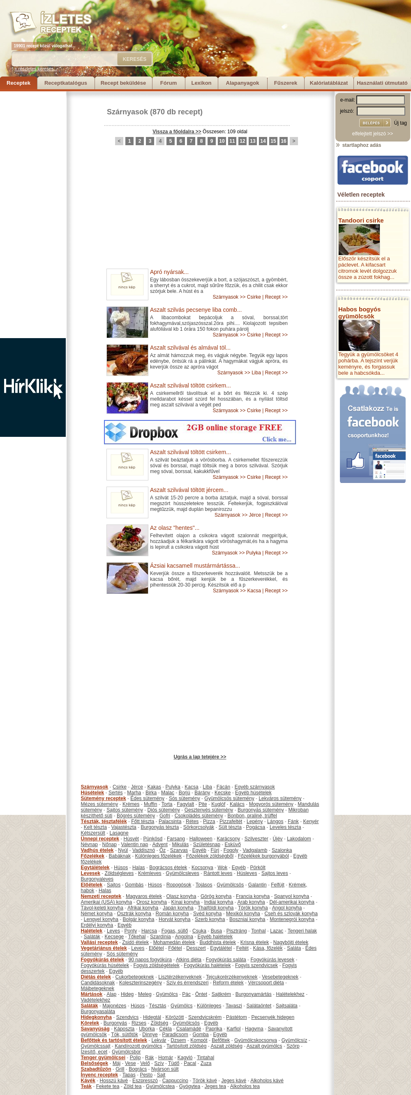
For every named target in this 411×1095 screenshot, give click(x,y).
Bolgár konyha (139, 919)
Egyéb (199, 850)
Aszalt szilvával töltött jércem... (189, 490)
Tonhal (258, 931)
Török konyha (253, 908)
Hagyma (254, 1029)
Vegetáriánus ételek (104, 948)
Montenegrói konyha (292, 919)
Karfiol (233, 1029)
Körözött (175, 1017)
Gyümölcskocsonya (255, 1040)
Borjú (184, 793)
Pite (203, 804)
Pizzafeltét (230, 821)
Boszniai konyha (247, 919)
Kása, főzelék (267, 948)
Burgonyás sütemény (261, 810)
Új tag (400, 123)
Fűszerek (285, 83)
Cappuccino (175, 1080)
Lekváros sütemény (280, 798)
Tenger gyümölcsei (103, 1057)
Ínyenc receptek (99, 1075)
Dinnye (149, 1034)
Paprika (214, 1029)
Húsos (121, 867)
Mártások (92, 994)
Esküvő (233, 844)
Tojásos (204, 885)
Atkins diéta (188, 960)
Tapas (129, 1075)
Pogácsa (256, 827)
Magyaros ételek (144, 896)
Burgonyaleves (97, 879)
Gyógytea (189, 1086)
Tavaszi (234, 1006)
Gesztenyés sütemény (209, 810)
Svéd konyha (207, 913)
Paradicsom (175, 1034)
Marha (134, 793)
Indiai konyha (218, 902)
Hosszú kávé (114, 1080)
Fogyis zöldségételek (157, 965)
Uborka (147, 1029)
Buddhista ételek (217, 942)
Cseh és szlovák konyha (290, 913)
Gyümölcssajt (96, 1046)
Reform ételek (228, 983)
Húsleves (247, 873)
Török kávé (204, 1080)
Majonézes (114, 1006)
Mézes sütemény (99, 804)
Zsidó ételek (135, 942)
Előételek (92, 885)
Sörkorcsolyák (198, 827)
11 (232, 141)
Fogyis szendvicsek (256, 965)
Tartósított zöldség (186, 1046)
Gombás (134, 885)
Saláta (294, 948)
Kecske (223, 793)
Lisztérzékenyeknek (179, 977)
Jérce (255, 515)
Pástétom (236, 1017)
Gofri (164, 816)
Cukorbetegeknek (134, 977)
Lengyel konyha (101, 919)
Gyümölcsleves (182, 873)
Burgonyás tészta (160, 827)
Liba (256, 373)
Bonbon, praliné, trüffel (252, 816)
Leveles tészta (285, 827)
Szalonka (282, 850)
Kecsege (114, 937)
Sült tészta (230, 827)
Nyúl (123, 850)
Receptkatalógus (65, 83)
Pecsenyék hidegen (272, 1017)
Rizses (139, 1023)
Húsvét (131, 839)
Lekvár (159, 1040)
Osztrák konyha (134, 913)
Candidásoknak (98, 983)
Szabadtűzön (96, 1069)
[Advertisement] (33, 214)
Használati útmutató (382, 83)
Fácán (223, 787)
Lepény (255, 821)
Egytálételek (95, 867)
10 (221, 141)
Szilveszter (256, 839)
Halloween (200, 839)
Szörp (292, 1046)
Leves (113, 931)
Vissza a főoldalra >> (176, 132)
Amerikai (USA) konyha (106, 902)
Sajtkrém (221, 994)
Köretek (90, 1023)
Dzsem (178, 1040)
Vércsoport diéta (266, 983)
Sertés (116, 793)
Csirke (254, 297)
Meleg (145, 994)
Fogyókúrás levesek (272, 960)
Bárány (202, 793)
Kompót (198, 1040)
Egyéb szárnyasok (255, 787)
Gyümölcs (167, 994)
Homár (165, 1057)
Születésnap (206, 844)
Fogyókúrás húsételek (105, 965)
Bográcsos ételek (168, 867)
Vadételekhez (96, 1000)
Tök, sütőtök (124, 1034)
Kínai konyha (185, 902)
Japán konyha (178, 908)
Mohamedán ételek (174, 942)
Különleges (209, 1006)
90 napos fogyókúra (150, 960)
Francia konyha (253, 896)
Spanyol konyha (291, 896)
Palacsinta (170, 821)
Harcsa (149, 931)
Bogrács (138, 1069)
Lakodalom (299, 839)
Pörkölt (258, 867)
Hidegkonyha (96, 1017)
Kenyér (311, 821)
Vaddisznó (143, 850)
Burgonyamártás (254, 994)
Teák (86, 1086)
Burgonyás (115, 1023)
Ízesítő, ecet (94, 1052)
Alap (111, 994)
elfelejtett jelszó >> (372, 134)
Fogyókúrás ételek (102, 960)
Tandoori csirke (361, 220)
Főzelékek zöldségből (209, 856)
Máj (116, 1063)
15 (273, 141)
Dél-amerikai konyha (291, 902)
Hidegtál (152, 1017)
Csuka (199, 931)
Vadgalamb (255, 850)
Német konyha (97, 913)
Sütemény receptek (103, 798)
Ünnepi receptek (100, 839)
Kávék (88, 1080)
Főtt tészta (142, 821)
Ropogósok (179, 885)
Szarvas (179, 850)
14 (263, 141)
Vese (130, 1063)
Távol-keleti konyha (102, 908)
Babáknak (120, 856)
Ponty (131, 931)
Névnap (89, 844)
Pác (186, 994)
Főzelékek (92, 856)
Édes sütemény (147, 798)
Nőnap (109, 844)
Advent (159, 844)
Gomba (200, 1034)
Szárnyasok (127, 112)
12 (242, 141)
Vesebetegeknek (280, 977)
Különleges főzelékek (158, 856)
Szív (159, 1063)
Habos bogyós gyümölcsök (359, 313)
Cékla (165, 1029)
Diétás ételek (96, 977)
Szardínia (160, 937)
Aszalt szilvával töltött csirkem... (190, 385)
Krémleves (150, 873)
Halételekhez (290, 994)
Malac (167, 793)
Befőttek (221, 1040)
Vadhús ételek (97, 850)
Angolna (184, 937)
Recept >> (276, 297)
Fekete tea (108, 1086)
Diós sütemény (164, 810)
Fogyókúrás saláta (226, 960)
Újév (277, 839)
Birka (151, 793)
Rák (149, 1057)
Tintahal (205, 1057)
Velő (145, 1063)
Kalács (237, 804)
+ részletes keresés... (35, 68)
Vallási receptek (99, 942)
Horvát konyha (174, 919)
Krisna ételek (254, 942)
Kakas (154, 787)
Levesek (90, 873)
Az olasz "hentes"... (174, 527)
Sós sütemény (184, 798)
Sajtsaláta (287, 1006)
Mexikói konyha (243, 913)
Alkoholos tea (245, 1086)
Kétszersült (93, 833)
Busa (216, 931)
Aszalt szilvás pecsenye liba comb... (196, 309)
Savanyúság (95, 1029)
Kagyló (185, 1057)
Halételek (92, 931)
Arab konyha (251, 902)
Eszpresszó (145, 1080)
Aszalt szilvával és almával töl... (190, 347)
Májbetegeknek (97, 988)
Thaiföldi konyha (215, 908)
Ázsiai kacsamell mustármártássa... (195, 565)
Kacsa (254, 591)
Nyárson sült (165, 1069)
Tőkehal (137, 937)
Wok (222, 867)
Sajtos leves (274, 873)
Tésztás (157, 1006)
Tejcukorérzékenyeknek (231, 977)
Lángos (275, 821)
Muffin (150, 804)
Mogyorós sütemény (271, 804)
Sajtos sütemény (124, 810)
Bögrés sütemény (136, 816)
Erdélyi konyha (97, 925)
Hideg (127, 994)
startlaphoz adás (358, 145)
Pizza (209, 821)
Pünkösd (153, 839)
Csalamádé (188, 1029)
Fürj (214, 850)
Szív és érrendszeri (187, 983)
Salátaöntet (259, 1006)
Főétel (175, 948)
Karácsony (228, 839)
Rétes (192, 821)
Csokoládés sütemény (199, 816)
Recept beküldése (123, 83)
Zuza (206, 1063)
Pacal (190, 1063)
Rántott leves (217, 873)
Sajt (161, 1075)
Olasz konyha (181, 896)
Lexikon (201, 83)
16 (283, 141)
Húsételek (92, 793)
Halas (138, 867)
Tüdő (173, 1063)
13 (252, 141)
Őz (162, 850)
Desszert (196, 948)
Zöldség (160, 1023)
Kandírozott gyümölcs (138, 1046)
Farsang (176, 839)
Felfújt (277, 885)
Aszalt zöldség (226, 1046)
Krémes (130, 804)
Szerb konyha (210, 919)
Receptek (18, 83)
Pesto (146, 1075)
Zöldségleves (119, 873)
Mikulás (180, 844)
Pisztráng (236, 931)
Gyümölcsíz (294, 1040)
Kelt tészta (95, 827)
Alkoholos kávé (267, 1080)
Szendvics (127, 1017)
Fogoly (231, 850)
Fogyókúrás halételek (207, 965)
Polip (135, 1057)
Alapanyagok (242, 83)
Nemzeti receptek (101, 896)
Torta (167, 804)
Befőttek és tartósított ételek (114, 1040)
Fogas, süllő (175, 931)
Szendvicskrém (205, 1017)
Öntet (201, 994)
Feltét (242, 948)
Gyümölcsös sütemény (229, 798)
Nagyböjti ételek (290, 942)
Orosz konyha (151, 902)
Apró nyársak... (169, 272)
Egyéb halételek (215, 937)
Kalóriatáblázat (329, 83)
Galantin (257, 885)
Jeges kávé (233, 1080)
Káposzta (124, 1029)
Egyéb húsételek (253, 793)
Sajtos (113, 885)
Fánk (293, 821)
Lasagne (119, 833)
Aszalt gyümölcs (264, 1046)
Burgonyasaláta (98, 1011)
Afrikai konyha (142, 908)
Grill (119, 1069)
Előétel (156, 948)
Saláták (92, 937)
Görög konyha (216, 896)
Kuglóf (218, 804)
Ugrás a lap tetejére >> (199, 757)
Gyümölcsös (230, 885)
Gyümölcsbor (126, 1052)
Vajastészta (123, 827)
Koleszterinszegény (140, 983)
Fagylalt (185, 804)
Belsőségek (95, 1063)
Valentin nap (134, 844)
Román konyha (172, 913)
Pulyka (253, 553)
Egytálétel (221, 948)
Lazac (276, 931)
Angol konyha (287, 908)
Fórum (168, 83)
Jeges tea (215, 1086)
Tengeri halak (302, 931)
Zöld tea (132, 1086)
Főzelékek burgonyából (263, 856)
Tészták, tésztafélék (104, 821)
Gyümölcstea (160, 1086)
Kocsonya (202, 867)
